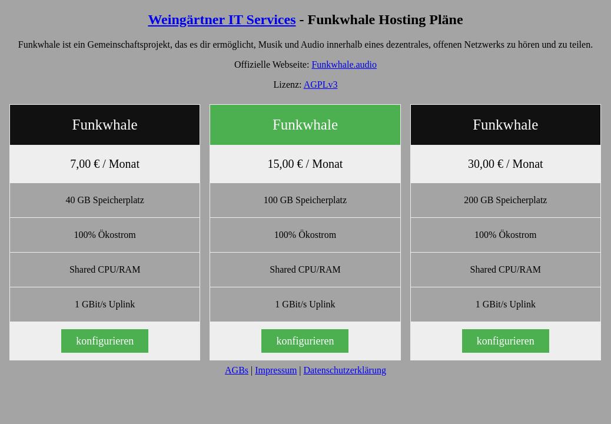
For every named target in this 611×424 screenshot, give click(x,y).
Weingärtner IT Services (221, 19)
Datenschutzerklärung (345, 370)
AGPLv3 (321, 85)
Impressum (276, 370)
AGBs (236, 370)
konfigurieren (105, 341)
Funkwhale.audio (344, 64)
